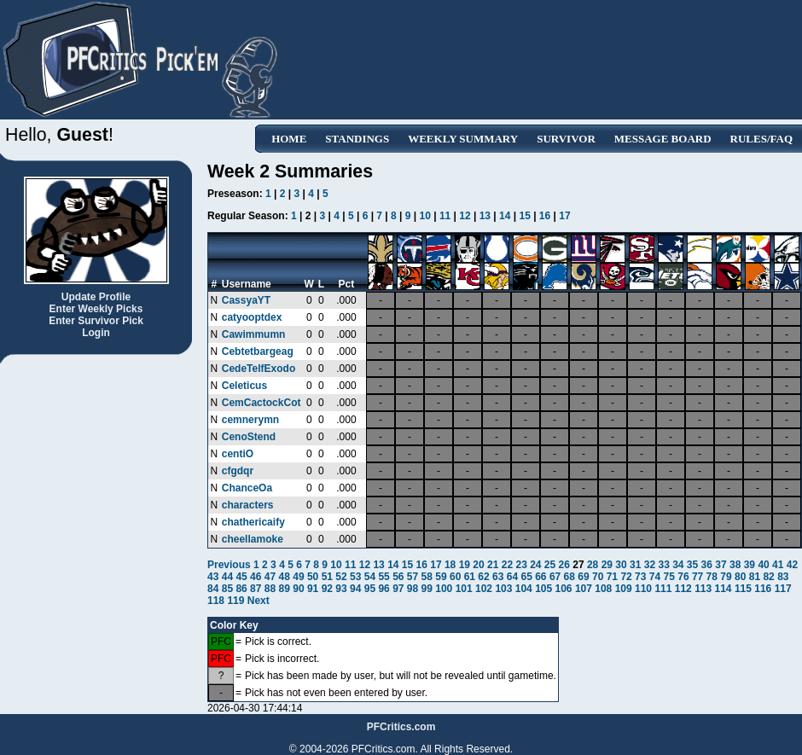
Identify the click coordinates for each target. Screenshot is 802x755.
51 (327, 577)
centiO (237, 454)
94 (355, 589)
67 (555, 577)
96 (383, 589)
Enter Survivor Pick (96, 321)
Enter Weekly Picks (96, 309)
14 (504, 216)
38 (735, 565)
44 (227, 577)
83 (782, 577)
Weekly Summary (463, 138)
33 (663, 565)
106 (563, 589)
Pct (347, 284)
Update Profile (96, 297)
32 (649, 565)
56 (398, 577)
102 (483, 589)
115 (743, 589)
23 (520, 565)
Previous (230, 565)
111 (662, 589)
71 (612, 577)
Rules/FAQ (761, 138)
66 (540, 577)
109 (623, 589)
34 (677, 565)
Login (96, 333)
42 (792, 565)
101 (464, 589)
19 (464, 565)
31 (635, 565)
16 (544, 216)
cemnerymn (250, 420)
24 (535, 565)
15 (524, 216)
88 (270, 589)
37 (720, 565)
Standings (357, 138)
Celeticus (244, 386)
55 (383, 577)
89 (284, 589)
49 (298, 577)
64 (512, 577)
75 (669, 577)
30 (620, 565)
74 (654, 577)
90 (298, 589)
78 (712, 577)
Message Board (663, 138)
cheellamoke (252, 539)
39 (749, 565)
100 (443, 589)
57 (412, 577)
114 (723, 589)
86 (241, 589)
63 (497, 577)
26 (564, 565)
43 (212, 577)
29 (607, 565)
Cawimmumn (254, 334)
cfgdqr (237, 471)
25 (549, 565)
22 (507, 565)
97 (398, 589)
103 (503, 589)
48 (284, 577)
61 (469, 577)
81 (754, 577)
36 (706, 565)
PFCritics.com (401, 727)
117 (783, 589)
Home (288, 138)
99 (427, 589)
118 (215, 601)
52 (340, 577)
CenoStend (249, 437)
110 (643, 589)
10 (425, 216)
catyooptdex (252, 317)
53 (355, 577)
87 (255, 589)
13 (485, 216)
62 (483, 577)
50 (312, 577)
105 (543, 589)
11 (444, 216)
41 (777, 565)
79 (725, 577)
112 (683, 589)
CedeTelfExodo (258, 369)
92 (327, 589)
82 (768, 577)
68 (569, 577)
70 (597, 577)
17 (564, 216)
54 (369, 577)
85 (227, 589)
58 (427, 577)
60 (455, 577)
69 (583, 577)
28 (592, 565)
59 (440, 577)
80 (740, 577)
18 (450, 565)
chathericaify (253, 522)
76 (683, 577)
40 (763, 565)
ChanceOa (247, 488)
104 (523, 589)
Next (258, 601)
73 (640, 577)
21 (492, 565)
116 (762, 589)
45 (241, 577)
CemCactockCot (261, 403)
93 (340, 589)
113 (703, 589)
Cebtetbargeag (257, 351)
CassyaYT (246, 300)
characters (248, 505)
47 (270, 577)
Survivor (566, 138)
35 (692, 565)
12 (464, 216)
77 (697, 577)
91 (312, 589)
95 (369, 589)
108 (603, 589)
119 (235, 601)
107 (583, 589)
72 (625, 577)
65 (526, 577)
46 (255, 577)
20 (478, 565)
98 (412, 589)
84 (212, 589)
